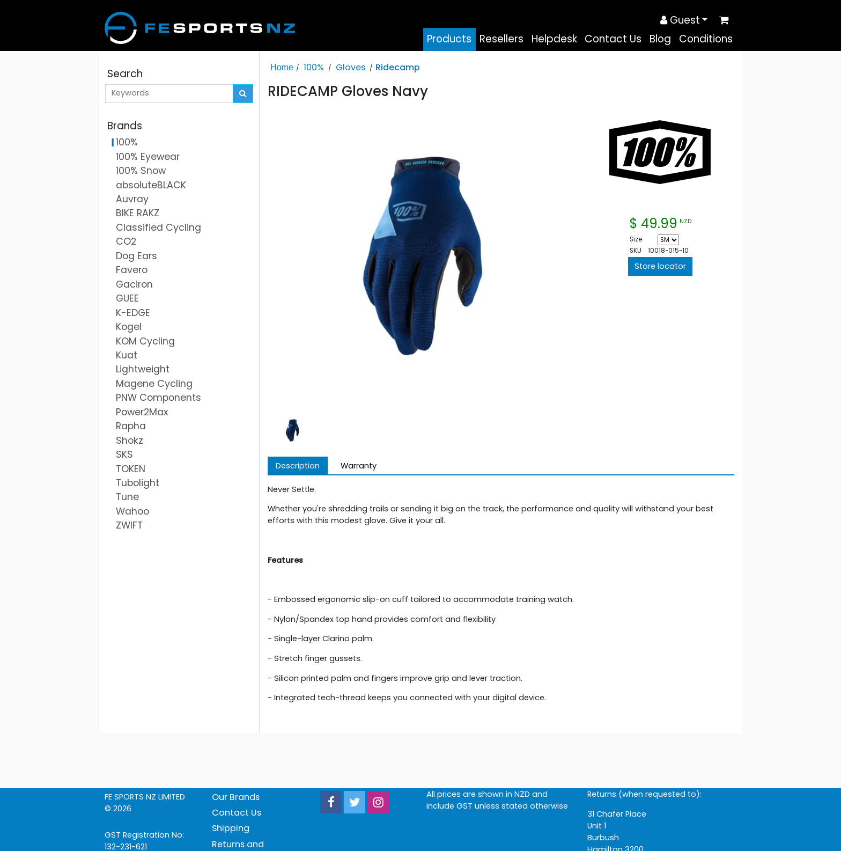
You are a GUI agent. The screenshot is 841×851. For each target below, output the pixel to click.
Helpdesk (554, 39)
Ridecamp (397, 67)
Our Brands (236, 797)
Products (449, 39)
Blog (660, 39)
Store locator (660, 266)
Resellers (501, 39)
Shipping (230, 828)
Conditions (706, 39)
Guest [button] (680, 20)
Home (281, 67)
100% (314, 67)
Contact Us (613, 39)
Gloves (350, 67)
